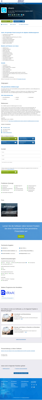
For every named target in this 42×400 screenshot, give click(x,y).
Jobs (2, 385)
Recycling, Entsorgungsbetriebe (21, 368)
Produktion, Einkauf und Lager (11, 3)
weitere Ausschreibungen (21, 339)
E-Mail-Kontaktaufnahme (7, 132)
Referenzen (3, 384)
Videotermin (21, 236)
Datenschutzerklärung (10, 169)
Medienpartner (13, 385)
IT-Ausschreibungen (24, 383)
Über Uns (2, 383)
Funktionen (14, 24)
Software (3, 3)
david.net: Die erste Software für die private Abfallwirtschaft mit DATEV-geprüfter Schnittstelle (18, 351)
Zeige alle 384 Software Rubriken (21, 373)
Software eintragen (14, 383)
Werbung (12, 384)
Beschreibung (4, 24)
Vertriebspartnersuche (24, 384)
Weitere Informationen (24, 24)
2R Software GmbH (6, 127)
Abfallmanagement (20, 3)
